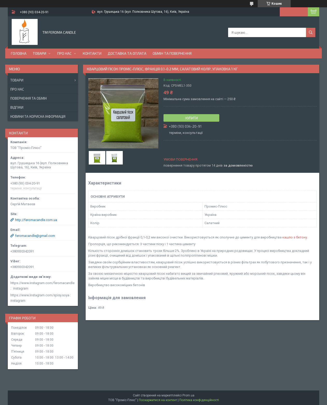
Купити (191, 118)
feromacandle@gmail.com (35, 236)
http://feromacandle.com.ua (36, 220)
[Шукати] (310, 32)
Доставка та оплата (127, 53)
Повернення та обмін (28, 98)
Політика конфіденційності (199, 400)
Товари (39, 53)
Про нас (64, 53)
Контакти (92, 53)
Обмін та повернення (172, 53)
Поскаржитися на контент (158, 400)
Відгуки (16, 107)
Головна (18, 53)
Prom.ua (188, 395)
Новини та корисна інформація (37, 116)
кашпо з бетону (294, 237)
